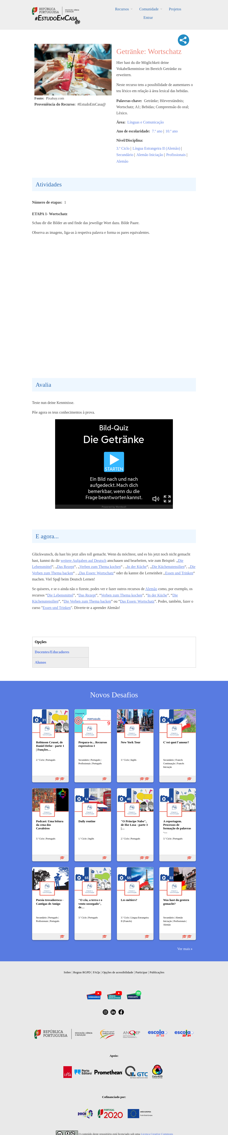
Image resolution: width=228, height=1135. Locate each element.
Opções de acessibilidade (117, 972)
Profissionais (176, 155)
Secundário (124, 155)
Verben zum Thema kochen (100, 567)
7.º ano (157, 131)
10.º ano (171, 131)
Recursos (122, 9)
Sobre (67, 972)
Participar (141, 972)
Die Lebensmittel (60, 595)
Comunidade (149, 9)
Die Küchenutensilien (168, 567)
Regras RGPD (82, 972)
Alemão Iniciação (149, 155)
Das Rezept (65, 567)
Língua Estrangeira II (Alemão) (156, 148)
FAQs (96, 972)
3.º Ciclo (123, 148)
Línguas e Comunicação (145, 122)
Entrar (148, 18)
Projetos (175, 9)
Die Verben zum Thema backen (87, 601)
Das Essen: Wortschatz (96, 573)
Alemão (122, 161)
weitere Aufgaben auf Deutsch (83, 561)
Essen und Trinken (179, 573)
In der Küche (137, 567)
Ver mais (183, 949)
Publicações (157, 972)
